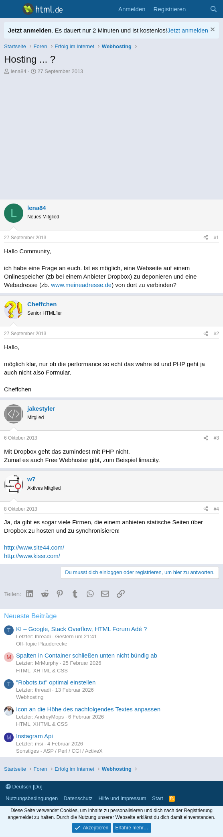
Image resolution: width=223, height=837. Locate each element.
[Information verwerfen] (211, 30)
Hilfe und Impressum (122, 798)
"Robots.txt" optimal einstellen (55, 682)
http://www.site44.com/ (34, 547)
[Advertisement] (111, 135)
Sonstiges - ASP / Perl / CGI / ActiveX (59, 751)
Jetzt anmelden (187, 30)
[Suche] (213, 9)
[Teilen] (206, 237)
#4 (216, 509)
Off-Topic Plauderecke (41, 644)
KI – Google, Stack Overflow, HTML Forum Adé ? (81, 628)
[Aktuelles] (197, 9)
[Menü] (11, 9)
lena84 (18, 71)
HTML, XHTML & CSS (42, 671)
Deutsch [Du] (24, 787)
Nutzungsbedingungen (32, 798)
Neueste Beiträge (30, 616)
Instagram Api (34, 736)
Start (157, 798)
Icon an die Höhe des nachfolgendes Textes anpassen (88, 709)
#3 (216, 438)
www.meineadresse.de (81, 284)
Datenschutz (78, 798)
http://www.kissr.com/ (32, 555)
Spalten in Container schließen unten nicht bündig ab (86, 655)
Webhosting (29, 697)
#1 (216, 237)
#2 (216, 333)
